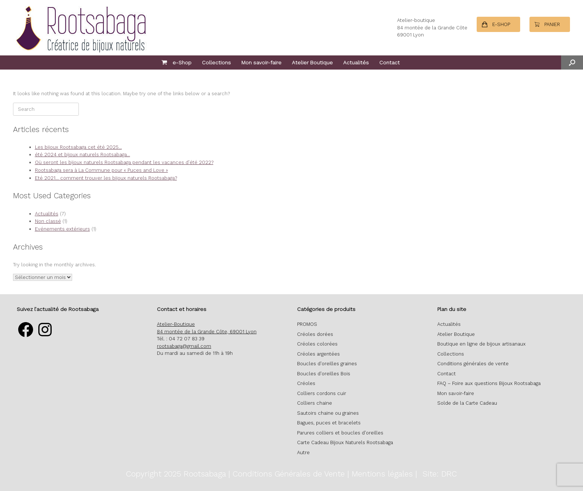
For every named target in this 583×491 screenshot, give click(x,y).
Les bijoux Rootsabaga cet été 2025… (78, 147)
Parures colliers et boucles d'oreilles (340, 433)
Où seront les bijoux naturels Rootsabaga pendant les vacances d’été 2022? (124, 162)
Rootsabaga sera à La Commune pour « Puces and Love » (101, 170)
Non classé (48, 221)
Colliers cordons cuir (321, 393)
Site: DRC (439, 473)
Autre (303, 452)
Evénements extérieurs (62, 229)
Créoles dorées (315, 334)
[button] (572, 62)
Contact (389, 62)
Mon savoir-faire (261, 62)
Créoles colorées (317, 344)
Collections (216, 62)
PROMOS (307, 324)
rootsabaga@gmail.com (184, 346)
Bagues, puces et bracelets (329, 423)
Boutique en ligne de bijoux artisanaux (481, 344)
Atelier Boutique (312, 62)
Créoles (306, 383)
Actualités (356, 62)
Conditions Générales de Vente (289, 473)
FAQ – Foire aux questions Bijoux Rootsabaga (489, 383)
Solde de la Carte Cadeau (467, 403)
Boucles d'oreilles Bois (323, 373)
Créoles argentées (318, 354)
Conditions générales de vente (473, 363)
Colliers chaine (314, 403)
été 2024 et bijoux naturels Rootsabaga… (82, 154)
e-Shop (176, 62)
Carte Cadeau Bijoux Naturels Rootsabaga (345, 442)
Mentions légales (382, 473)
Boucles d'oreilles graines (327, 363)
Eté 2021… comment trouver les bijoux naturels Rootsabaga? (106, 178)
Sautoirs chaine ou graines (328, 413)
